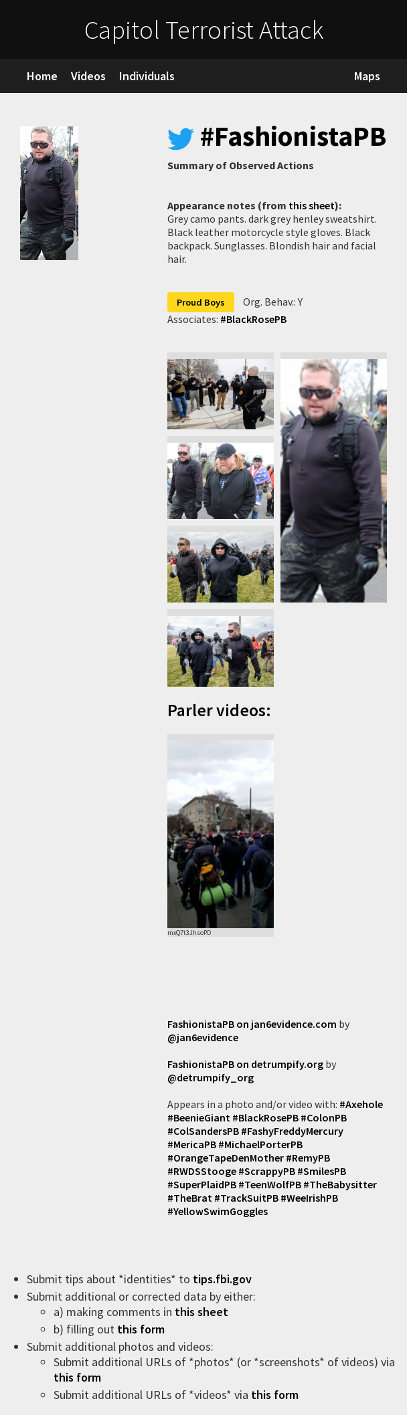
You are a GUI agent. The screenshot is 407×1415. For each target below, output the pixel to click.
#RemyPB (308, 1157)
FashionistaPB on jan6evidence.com (252, 1023)
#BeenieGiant (198, 1117)
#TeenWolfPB (269, 1184)
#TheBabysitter (340, 1184)
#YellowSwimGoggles (217, 1211)
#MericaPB (191, 1144)
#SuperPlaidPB (201, 1184)
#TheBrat (189, 1197)
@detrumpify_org (210, 1077)
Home (42, 76)
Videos (88, 76)
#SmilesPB (321, 1171)
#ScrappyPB (266, 1171)
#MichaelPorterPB (260, 1144)
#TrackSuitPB (246, 1197)
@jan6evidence (202, 1037)
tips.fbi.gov (223, 1279)
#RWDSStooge (201, 1171)
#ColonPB (324, 1117)
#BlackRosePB (253, 319)
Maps (367, 76)
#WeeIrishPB (309, 1197)
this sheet (312, 205)
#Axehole (361, 1104)
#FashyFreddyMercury (292, 1130)
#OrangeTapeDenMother (225, 1157)
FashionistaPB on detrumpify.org (245, 1064)
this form (142, 1329)
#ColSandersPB (203, 1130)
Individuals (147, 76)
